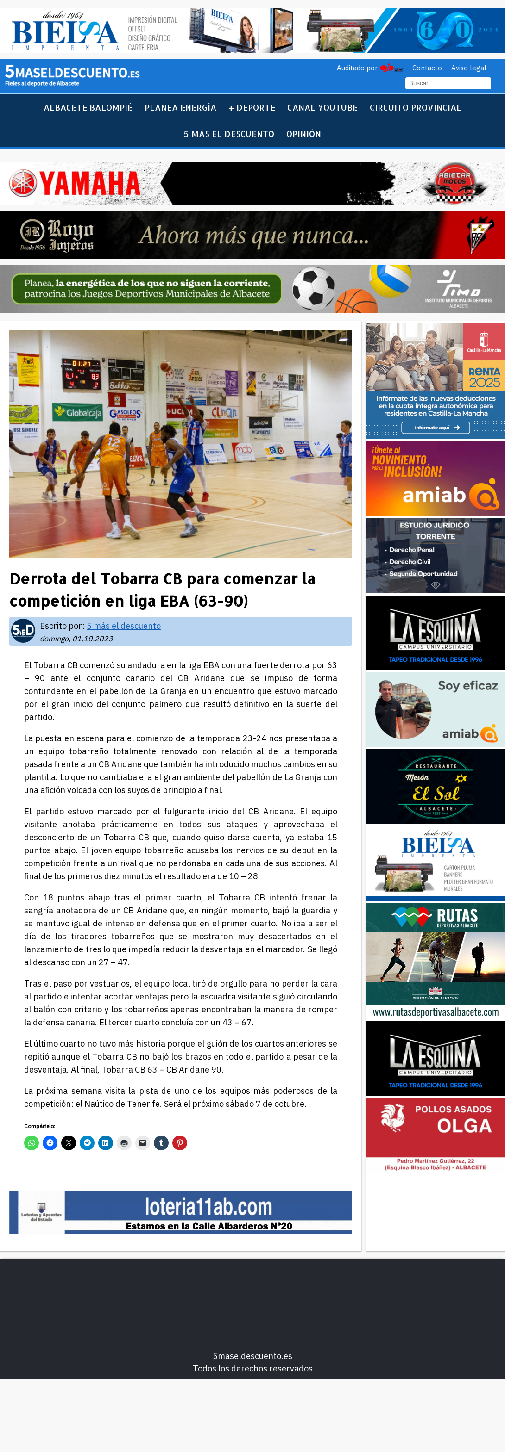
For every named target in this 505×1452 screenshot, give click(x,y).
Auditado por (357, 67)
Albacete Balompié (88, 107)
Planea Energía (180, 107)
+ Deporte (251, 107)
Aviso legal (468, 67)
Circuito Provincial (415, 107)
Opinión (303, 133)
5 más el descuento (229, 133)
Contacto (427, 67)
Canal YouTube (322, 107)
